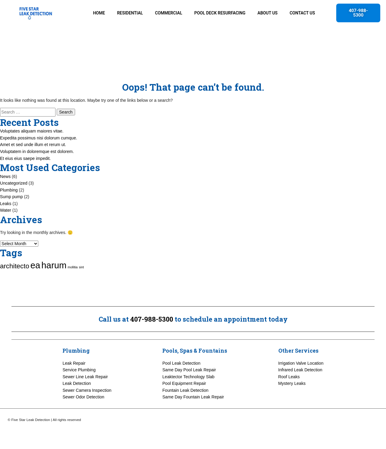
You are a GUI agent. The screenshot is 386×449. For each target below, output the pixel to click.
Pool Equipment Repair (184, 401)
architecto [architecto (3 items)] (14, 284)
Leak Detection (76, 401)
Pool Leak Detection (181, 381)
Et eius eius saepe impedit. (25, 176)
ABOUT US (268, 13)
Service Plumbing (79, 387)
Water (5, 228)
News (5, 194)
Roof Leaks (289, 394)
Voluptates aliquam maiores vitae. (32, 149)
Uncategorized (13, 200)
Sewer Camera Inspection (86, 408)
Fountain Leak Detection (185, 408)
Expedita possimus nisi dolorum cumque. (38, 155)
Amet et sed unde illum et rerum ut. (33, 162)
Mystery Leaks (292, 401)
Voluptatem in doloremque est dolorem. (37, 169)
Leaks (5, 221)
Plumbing (9, 207)
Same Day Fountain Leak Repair (193, 415)
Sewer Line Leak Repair (85, 394)
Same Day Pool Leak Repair (189, 387)
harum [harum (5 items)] (53, 283)
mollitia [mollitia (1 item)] (73, 285)
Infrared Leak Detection (300, 387)
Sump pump (11, 214)
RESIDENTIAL (130, 13)
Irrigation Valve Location (301, 381)
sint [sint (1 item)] (81, 285)
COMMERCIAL (168, 13)
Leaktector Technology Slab (188, 394)
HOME (99, 13)
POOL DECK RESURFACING (219, 13)
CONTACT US (302, 13)
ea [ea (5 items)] (35, 283)
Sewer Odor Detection (83, 415)
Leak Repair (73, 381)
